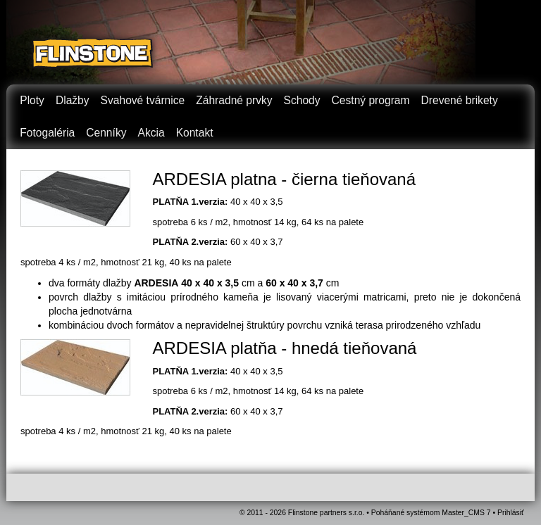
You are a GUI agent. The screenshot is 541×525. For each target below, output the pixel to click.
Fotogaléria (47, 133)
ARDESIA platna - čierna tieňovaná (284, 179)
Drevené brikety (459, 100)
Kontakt (194, 133)
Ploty (32, 100)
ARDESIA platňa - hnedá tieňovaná (285, 348)
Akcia (150, 133)
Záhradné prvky (234, 100)
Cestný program (371, 100)
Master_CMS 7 (466, 513)
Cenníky (106, 133)
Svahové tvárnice (143, 100)
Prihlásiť (510, 513)
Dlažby (72, 100)
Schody (302, 100)
